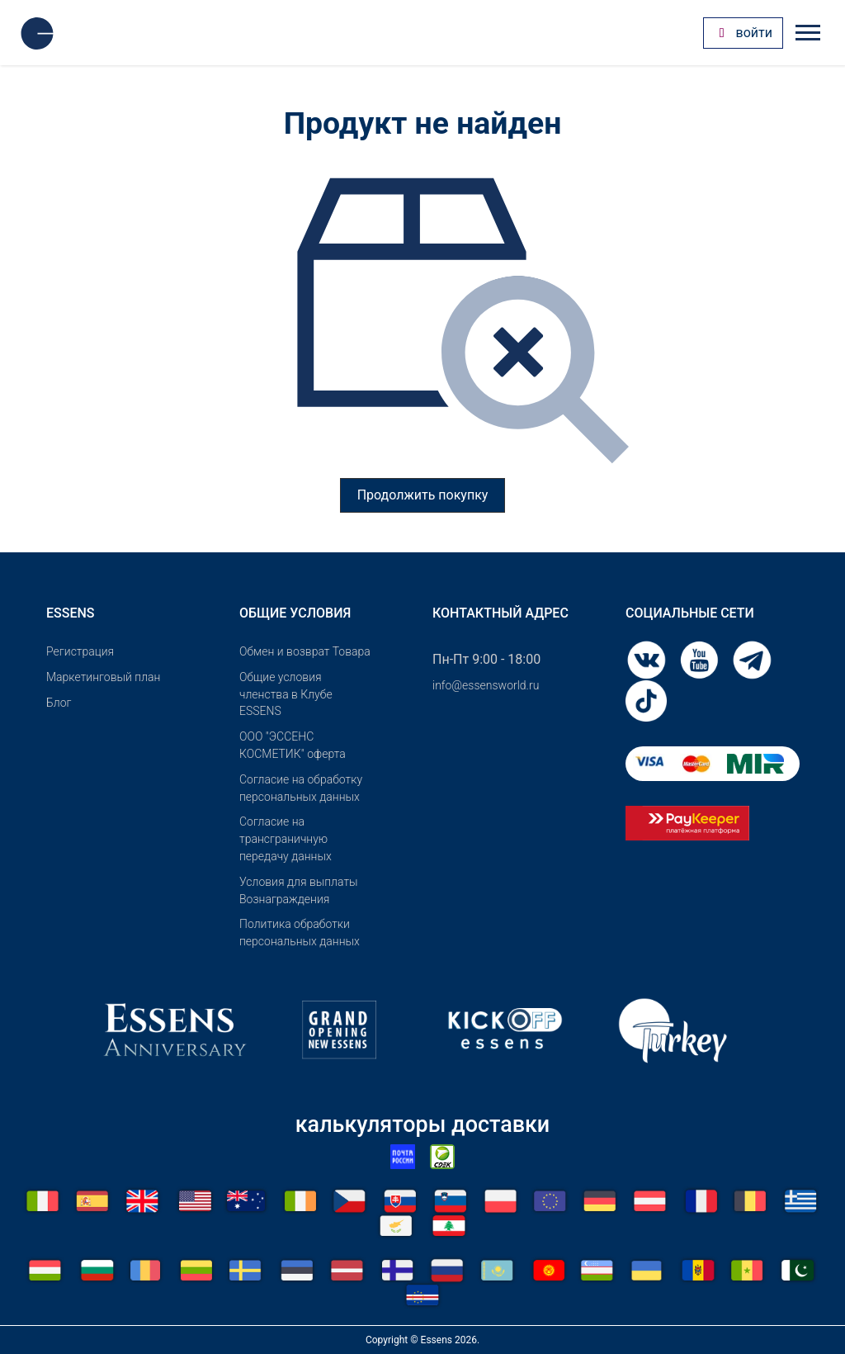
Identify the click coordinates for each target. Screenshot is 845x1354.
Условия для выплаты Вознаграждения (298, 890)
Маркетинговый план (103, 677)
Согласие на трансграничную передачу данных (285, 839)
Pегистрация (80, 651)
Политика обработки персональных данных (299, 932)
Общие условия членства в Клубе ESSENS (286, 694)
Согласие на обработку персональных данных (300, 788)
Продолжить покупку (423, 495)
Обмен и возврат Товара (305, 651)
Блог (58, 702)
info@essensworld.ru (485, 685)
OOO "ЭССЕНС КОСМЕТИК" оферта (292, 745)
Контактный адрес (500, 613)
